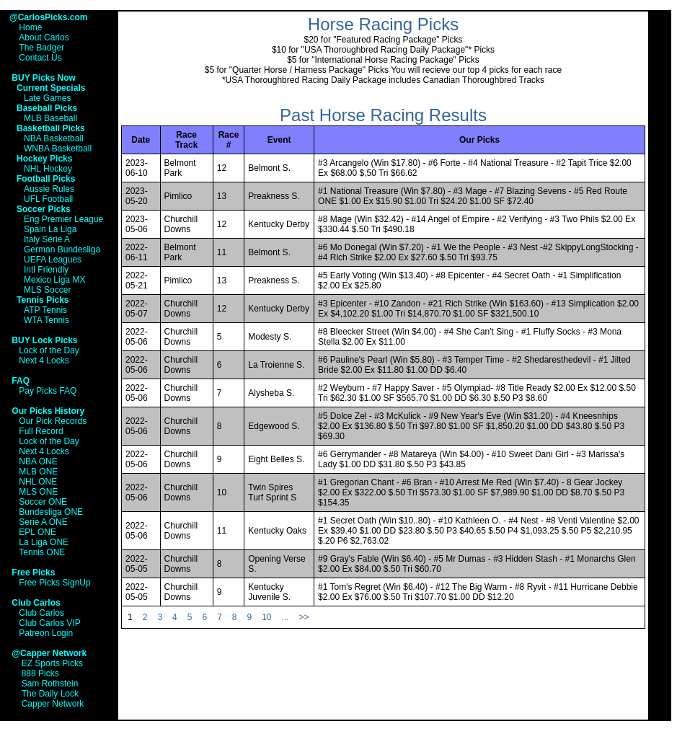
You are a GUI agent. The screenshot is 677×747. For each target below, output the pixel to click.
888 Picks (40, 673)
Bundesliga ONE (51, 512)
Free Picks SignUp (54, 583)
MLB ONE (38, 472)
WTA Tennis (46, 320)
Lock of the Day (49, 350)
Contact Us (40, 58)
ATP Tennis (45, 310)
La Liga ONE (43, 542)
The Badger (41, 48)
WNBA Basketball (58, 148)
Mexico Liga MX (54, 280)
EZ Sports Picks (52, 663)
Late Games (47, 98)
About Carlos (43, 37)
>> (304, 617)
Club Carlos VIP (49, 623)
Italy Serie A (47, 239)
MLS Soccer (47, 290)
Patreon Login (46, 633)
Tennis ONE (42, 552)
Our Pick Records (53, 421)
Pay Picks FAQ (47, 391)
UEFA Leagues (52, 260)
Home (30, 27)
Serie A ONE (43, 522)
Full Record (41, 431)
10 (266, 617)
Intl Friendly (46, 270)
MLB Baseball (50, 118)
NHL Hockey (48, 169)
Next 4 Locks (43, 360)
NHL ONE (38, 482)
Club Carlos (41, 613)
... (285, 617)
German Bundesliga (62, 249)
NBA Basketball (54, 138)
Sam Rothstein (50, 684)
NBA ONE (38, 461)
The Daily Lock (50, 694)
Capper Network (53, 704)
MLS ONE (38, 492)
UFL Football (48, 199)
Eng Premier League (63, 219)
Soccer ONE (43, 502)
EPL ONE (37, 532)
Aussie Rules (49, 189)
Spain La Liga (50, 229)
